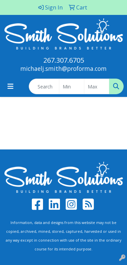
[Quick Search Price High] (96, 86)
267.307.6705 (63, 60)
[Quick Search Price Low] (71, 86)
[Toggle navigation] (10, 86)
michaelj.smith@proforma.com (63, 68)
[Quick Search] (44, 86)
